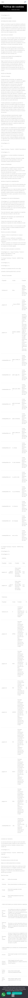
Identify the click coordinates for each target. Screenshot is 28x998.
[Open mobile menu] (2, 2)
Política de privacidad (17, 993)
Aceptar (8, 993)
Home (8, 9)
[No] (13, 995)
